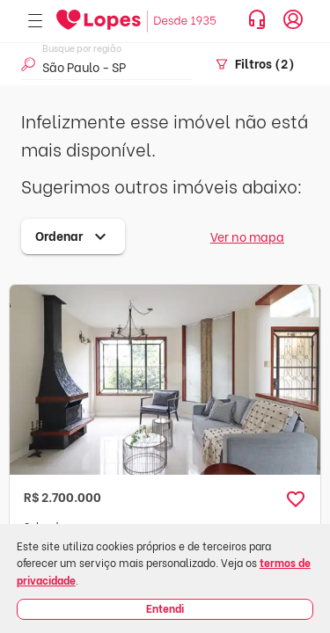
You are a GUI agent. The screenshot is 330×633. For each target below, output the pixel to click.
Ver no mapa (247, 236)
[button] (295, 499)
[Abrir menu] (35, 21)
